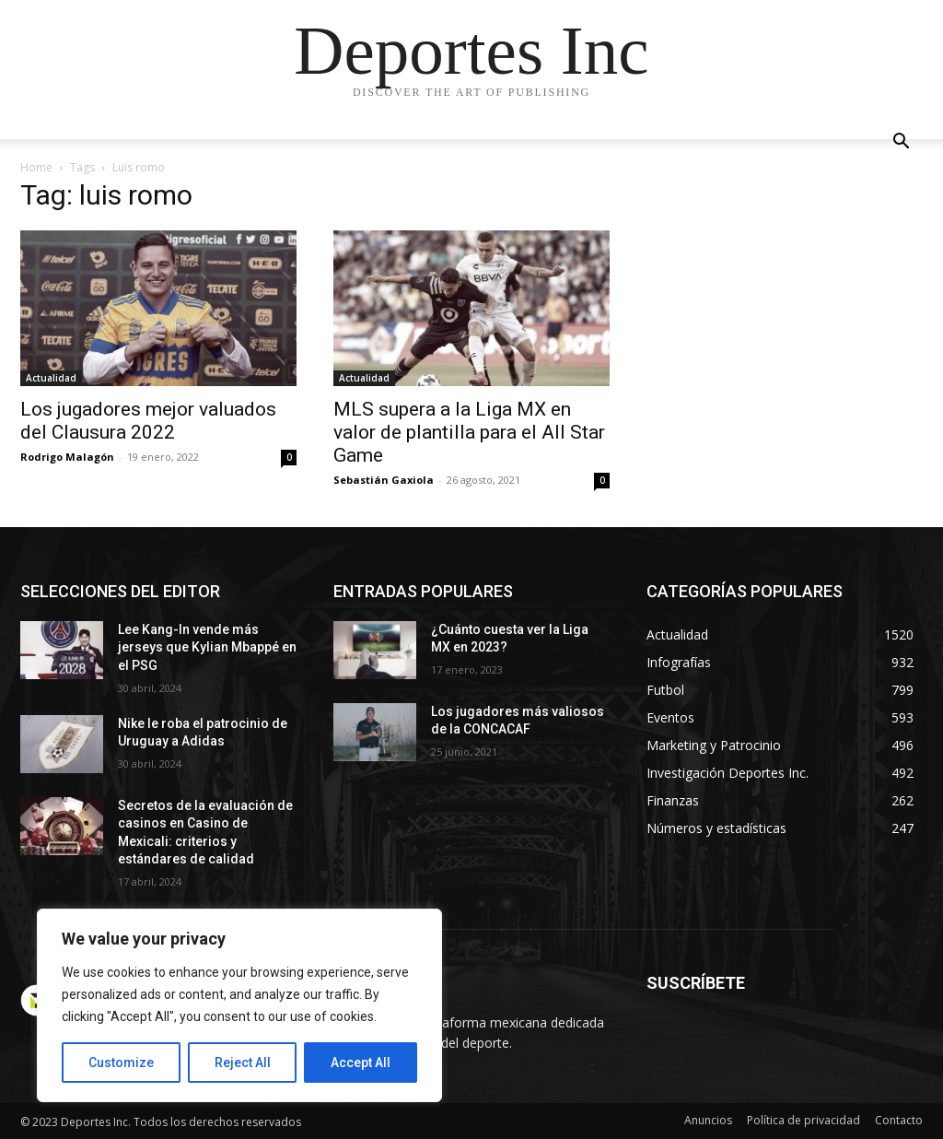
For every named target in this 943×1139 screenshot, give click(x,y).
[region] (239, 1005)
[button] (901, 143)
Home (36, 167)
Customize (121, 1062)
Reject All (243, 1062)
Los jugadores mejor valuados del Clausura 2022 (148, 420)
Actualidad (51, 377)
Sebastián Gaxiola (383, 480)
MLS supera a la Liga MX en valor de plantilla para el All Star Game (469, 432)
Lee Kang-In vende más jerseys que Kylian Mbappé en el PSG (207, 647)
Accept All (360, 1062)
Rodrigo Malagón (67, 457)
